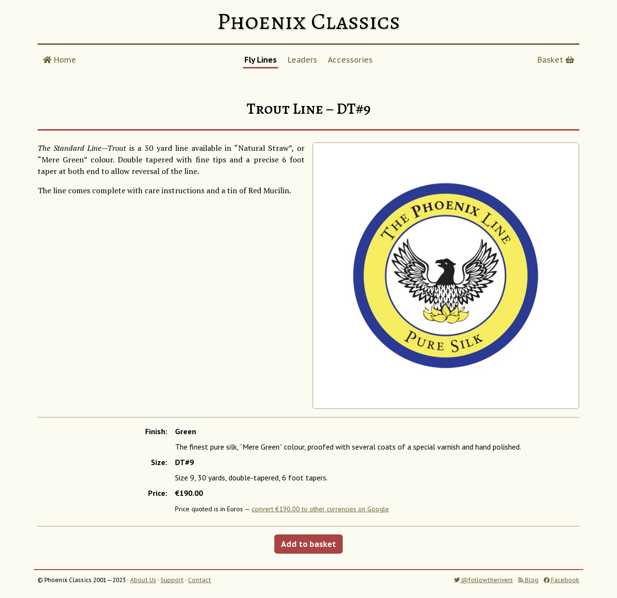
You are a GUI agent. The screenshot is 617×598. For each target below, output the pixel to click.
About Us (143, 580)
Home (59, 60)
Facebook (561, 580)
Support (172, 580)
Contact (199, 580)
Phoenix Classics (308, 21)
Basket (555, 60)
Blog (528, 580)
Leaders (302, 60)
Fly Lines (260, 60)
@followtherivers (483, 580)
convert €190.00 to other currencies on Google (320, 509)
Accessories (350, 60)
